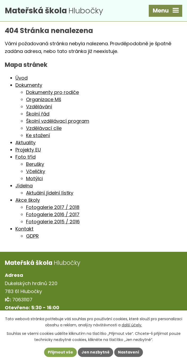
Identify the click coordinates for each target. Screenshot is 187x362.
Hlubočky (54, 10)
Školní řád (37, 113)
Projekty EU (28, 149)
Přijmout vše (60, 352)
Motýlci (34, 178)
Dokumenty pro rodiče (52, 92)
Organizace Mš (43, 99)
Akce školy (27, 200)
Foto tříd (25, 157)
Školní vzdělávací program (57, 121)
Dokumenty (28, 85)
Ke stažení (38, 135)
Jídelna (24, 185)
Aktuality (25, 142)
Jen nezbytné (95, 352)
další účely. (132, 325)
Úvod (21, 78)
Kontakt (24, 228)
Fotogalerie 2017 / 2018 (52, 207)
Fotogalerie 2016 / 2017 (52, 214)
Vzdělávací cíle (44, 128)
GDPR (32, 236)
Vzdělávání (39, 106)
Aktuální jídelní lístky (49, 193)
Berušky (35, 164)
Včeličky (35, 171)
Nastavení (128, 352)
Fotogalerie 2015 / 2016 (53, 221)
